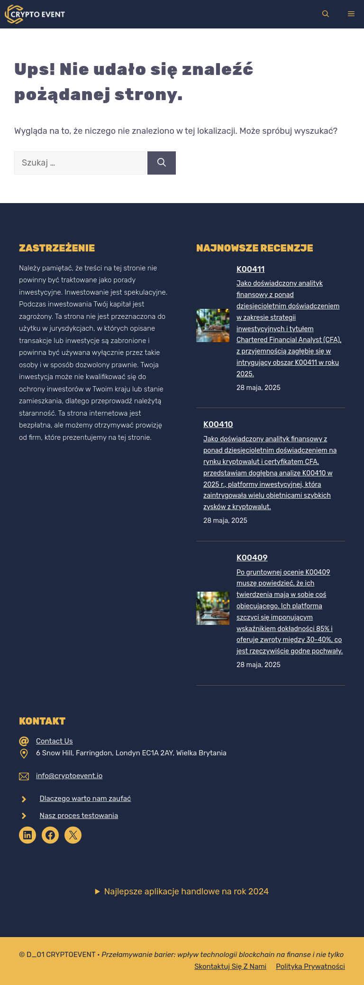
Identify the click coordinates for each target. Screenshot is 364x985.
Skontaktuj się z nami (230, 966)
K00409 (252, 557)
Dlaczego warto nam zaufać (85, 798)
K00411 (250, 269)
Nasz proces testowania (79, 815)
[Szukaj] (161, 163)
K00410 (218, 424)
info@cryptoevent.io (69, 775)
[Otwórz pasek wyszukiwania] (325, 14)
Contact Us (54, 741)
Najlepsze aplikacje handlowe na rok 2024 (186, 891)
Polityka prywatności (310, 966)
